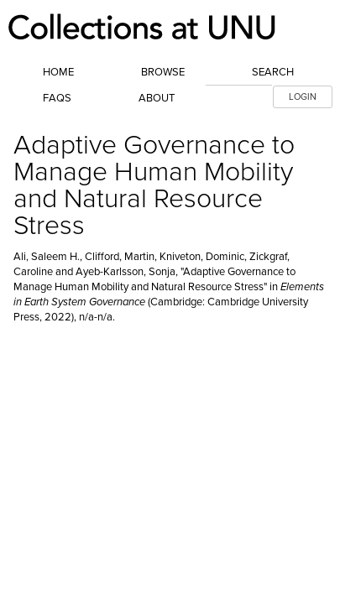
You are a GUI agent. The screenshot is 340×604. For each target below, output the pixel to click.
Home (58, 72)
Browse (163, 72)
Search (273, 72)
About (157, 98)
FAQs (57, 98)
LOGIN (302, 96)
